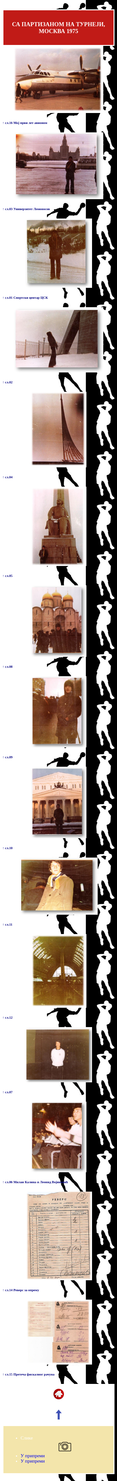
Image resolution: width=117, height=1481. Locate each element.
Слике (27, 1437)
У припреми (33, 1455)
